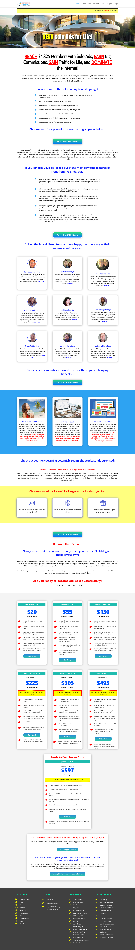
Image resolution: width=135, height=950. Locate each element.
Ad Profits (96, 4)
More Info (41, 281)
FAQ (103, 4)
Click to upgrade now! (67, 849)
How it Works (86, 4)
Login (116, 4)
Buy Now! (32, 656)
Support (109, 4)
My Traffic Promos (105, 929)
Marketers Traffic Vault (107, 908)
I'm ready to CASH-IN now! (67, 141)
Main (78, 4)
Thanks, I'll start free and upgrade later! (67, 874)
